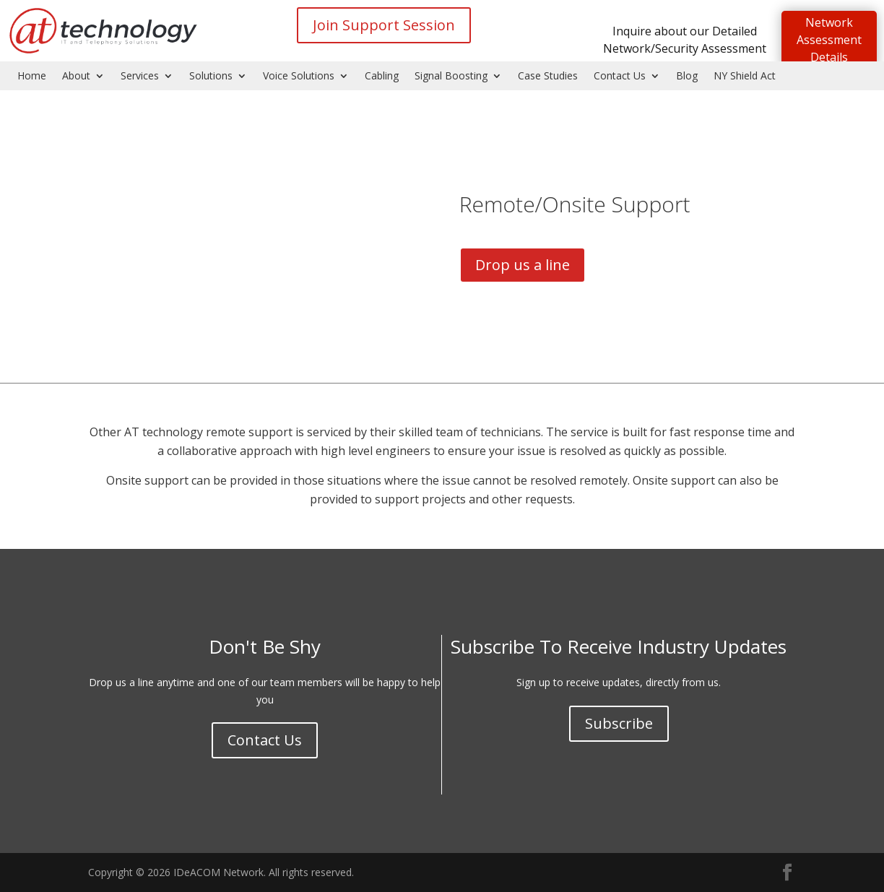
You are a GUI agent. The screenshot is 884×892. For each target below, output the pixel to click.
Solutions (211, 76)
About (76, 76)
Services (140, 76)
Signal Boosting (451, 76)
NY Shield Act (745, 76)
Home (31, 76)
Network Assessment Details (829, 39)
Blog (687, 76)
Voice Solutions (298, 76)
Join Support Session (384, 25)
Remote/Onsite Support (574, 204)
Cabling (382, 76)
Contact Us (620, 76)
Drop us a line (522, 264)
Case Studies (548, 76)
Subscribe (619, 723)
